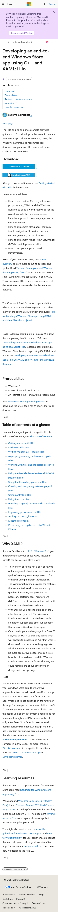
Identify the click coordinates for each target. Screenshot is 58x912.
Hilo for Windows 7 (36, 551)
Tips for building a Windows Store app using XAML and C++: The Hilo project (28, 316)
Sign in (52, 3)
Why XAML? (10, 103)
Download (9, 90)
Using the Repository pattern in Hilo (27, 481)
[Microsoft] (29, 4)
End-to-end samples (20, 41)
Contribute (7, 898)
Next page (7, 123)
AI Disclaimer (8, 894)
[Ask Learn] (47, 42)
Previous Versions (26, 894)
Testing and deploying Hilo (22, 516)
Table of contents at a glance (18, 99)
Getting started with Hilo (21, 443)
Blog (41, 894)
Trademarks (7, 907)
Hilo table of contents (41, 436)
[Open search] (45, 4)
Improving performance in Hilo (24, 512)
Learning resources (14, 107)
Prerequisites (11, 95)
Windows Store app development (25, 401)
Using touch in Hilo (18, 499)
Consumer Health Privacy (14, 903)
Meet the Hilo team (18, 520)
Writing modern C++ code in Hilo (26, 451)
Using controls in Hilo (19, 494)
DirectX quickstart (12, 748)
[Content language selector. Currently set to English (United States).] (16, 879)
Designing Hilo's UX (18, 447)
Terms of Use (38, 903)
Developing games (12, 756)
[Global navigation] (3, 4)
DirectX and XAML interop (26, 752)
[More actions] (53, 42)
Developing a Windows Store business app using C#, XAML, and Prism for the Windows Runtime (28, 360)
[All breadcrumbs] (5, 42)
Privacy (19, 898)
